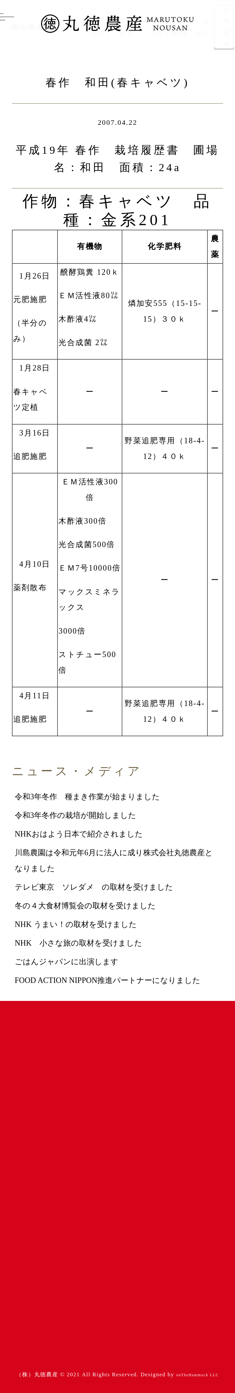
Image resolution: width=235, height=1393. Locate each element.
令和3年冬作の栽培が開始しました (75, 815)
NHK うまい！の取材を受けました (76, 924)
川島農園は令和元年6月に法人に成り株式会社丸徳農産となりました (114, 860)
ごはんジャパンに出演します (66, 961)
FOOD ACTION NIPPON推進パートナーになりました (107, 980)
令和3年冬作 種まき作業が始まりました (87, 796)
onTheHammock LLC (197, 1375)
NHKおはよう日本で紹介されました (79, 833)
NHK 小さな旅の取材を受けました (78, 943)
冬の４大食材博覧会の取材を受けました (85, 905)
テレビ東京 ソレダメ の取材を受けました (94, 887)
